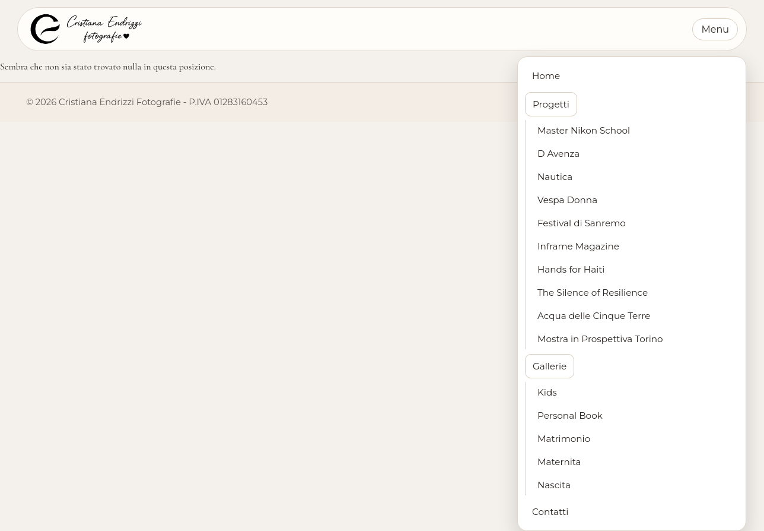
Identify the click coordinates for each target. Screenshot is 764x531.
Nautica (554, 176)
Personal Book (570, 415)
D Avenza (558, 153)
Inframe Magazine (578, 246)
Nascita (554, 485)
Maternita (559, 461)
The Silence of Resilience (592, 292)
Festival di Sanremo (581, 223)
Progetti (551, 104)
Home (546, 75)
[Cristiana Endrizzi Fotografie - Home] (85, 29)
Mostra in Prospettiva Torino (600, 338)
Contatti (550, 511)
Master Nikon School (583, 130)
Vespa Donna (567, 200)
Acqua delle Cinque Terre (593, 315)
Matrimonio (563, 438)
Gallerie (549, 366)
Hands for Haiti (570, 269)
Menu (715, 29)
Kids (547, 392)
